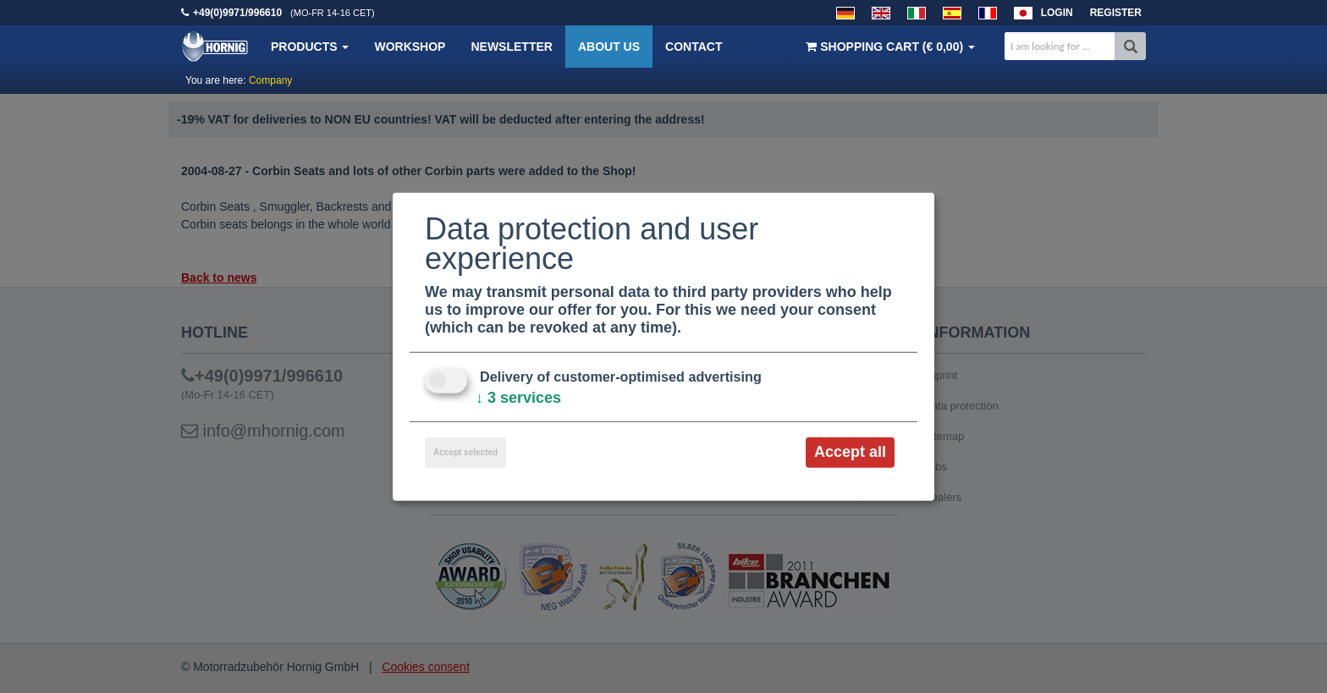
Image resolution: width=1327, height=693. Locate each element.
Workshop (409, 46)
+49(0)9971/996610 (237, 13)
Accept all (850, 451)
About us (609, 46)
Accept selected (465, 452)
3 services (518, 397)
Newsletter (511, 46)
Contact (693, 46)
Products (310, 46)
